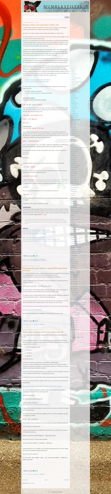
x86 (72, 259)
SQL (72, 217)
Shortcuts (73, 211)
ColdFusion (73, 115)
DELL (72, 121)
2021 (74, 277)
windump (73, 255)
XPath (72, 267)
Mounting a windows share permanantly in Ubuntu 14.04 (40, 25)
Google (72, 133)
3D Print (73, 74)
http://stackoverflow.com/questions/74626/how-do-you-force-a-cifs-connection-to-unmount (43, 241)
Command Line (74, 119)
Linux (31, 260)
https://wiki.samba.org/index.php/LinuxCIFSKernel (38, 79)
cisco (72, 111)
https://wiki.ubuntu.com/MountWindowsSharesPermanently (36, 230)
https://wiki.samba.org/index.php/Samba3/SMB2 (37, 81)
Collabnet (73, 117)
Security (73, 205)
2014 (74, 318)
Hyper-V (73, 137)
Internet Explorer (75, 149)
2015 (74, 290)
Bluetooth (73, 103)
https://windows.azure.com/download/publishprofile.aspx (36, 404)
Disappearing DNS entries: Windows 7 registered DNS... (80, 304)
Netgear (73, 171)
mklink (72, 169)
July (75, 292)
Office (72, 177)
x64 (72, 257)
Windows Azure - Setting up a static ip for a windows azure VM (42, 332)
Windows (44, 260)
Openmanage (74, 183)
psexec (72, 189)
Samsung (73, 201)
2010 (74, 327)
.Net (72, 71)
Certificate (73, 107)
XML (72, 265)
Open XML (73, 181)
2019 (74, 281)
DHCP (72, 123)
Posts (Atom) (32, 483)
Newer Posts (25, 480)
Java (72, 153)
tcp (72, 231)
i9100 (72, 141)
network (73, 173)
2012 (74, 322)
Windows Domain (75, 247)
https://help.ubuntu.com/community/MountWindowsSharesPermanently (39, 232)
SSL (72, 221)
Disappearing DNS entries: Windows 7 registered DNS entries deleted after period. (44, 269)
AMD (72, 86)
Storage (73, 223)
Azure (72, 95)
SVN (72, 225)
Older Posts (67, 480)
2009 (74, 329)
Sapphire (73, 203)
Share (72, 209)
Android (73, 87)
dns (72, 125)
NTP (72, 175)
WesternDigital (74, 243)
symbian (73, 227)
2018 (74, 283)
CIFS (28, 260)
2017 (74, 286)
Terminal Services (75, 233)
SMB (35, 260)
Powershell (73, 187)
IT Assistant (74, 151)
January (76, 315)
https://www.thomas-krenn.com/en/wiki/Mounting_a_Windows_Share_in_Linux (41, 239)
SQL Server (73, 219)
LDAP (72, 159)
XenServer (73, 263)
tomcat (72, 235)
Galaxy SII (73, 131)
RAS (72, 193)
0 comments (41, 259)
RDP (72, 195)
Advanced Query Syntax (76, 81)
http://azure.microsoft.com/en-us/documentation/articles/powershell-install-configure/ (42, 386)
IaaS (72, 143)
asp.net (72, 89)
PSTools (73, 191)
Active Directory (75, 78)
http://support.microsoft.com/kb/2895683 (32, 309)
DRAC (72, 127)
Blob (72, 99)
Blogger (73, 101)
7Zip (72, 76)
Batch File (73, 97)
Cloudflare (73, 113)
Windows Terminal (75, 251)
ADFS (72, 79)
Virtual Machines (75, 241)
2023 (74, 274)
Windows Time (74, 253)
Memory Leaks (74, 165)
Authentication (74, 91)
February (76, 313)
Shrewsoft (73, 213)
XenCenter (73, 261)
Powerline (73, 185)
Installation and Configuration (78, 147)
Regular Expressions (76, 199)
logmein (73, 163)
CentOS (73, 105)
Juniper (72, 155)
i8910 (72, 139)
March (76, 295)
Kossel (72, 157)
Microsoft (73, 167)
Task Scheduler (74, 229)
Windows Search (75, 249)
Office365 (73, 179)
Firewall (73, 129)
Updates (73, 239)
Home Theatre (74, 135)
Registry (73, 197)
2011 (74, 324)
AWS (72, 93)
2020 (74, 279)
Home (46, 480)
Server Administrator (76, 207)
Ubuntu (39, 260)
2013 (74, 320)
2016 (74, 288)
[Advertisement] (78, 39)
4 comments (41, 474)
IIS (72, 145)
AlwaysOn (73, 83)
